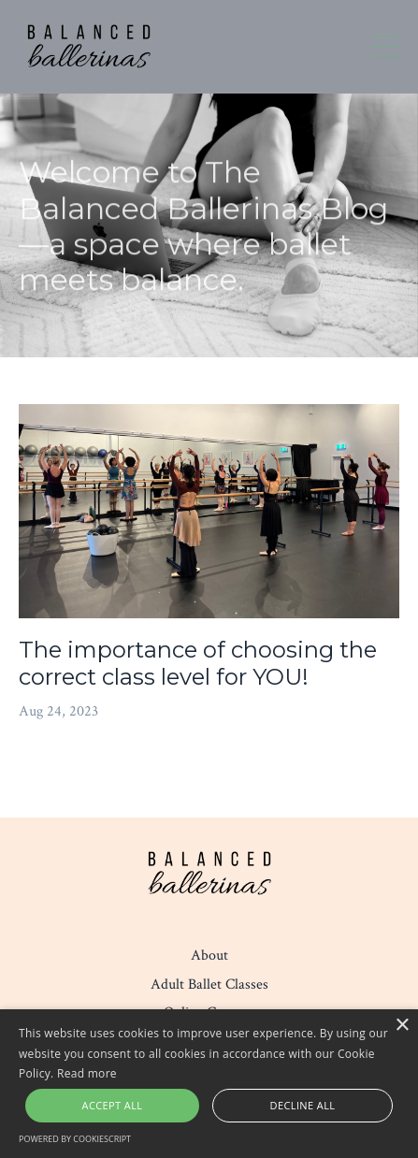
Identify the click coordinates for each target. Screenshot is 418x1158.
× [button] (402, 1026)
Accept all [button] (112, 1105)
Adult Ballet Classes (209, 984)
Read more (87, 1073)
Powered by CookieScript (75, 1139)
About (209, 955)
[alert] (209, 1083)
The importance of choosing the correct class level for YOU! (198, 663)
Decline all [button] (303, 1105)
